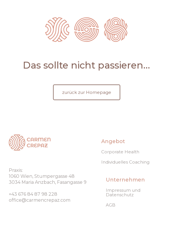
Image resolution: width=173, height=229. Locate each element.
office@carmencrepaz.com (39, 200)
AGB (110, 205)
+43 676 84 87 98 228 (33, 194)
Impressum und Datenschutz (123, 192)
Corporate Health (120, 152)
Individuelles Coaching (125, 162)
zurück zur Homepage (86, 92)
